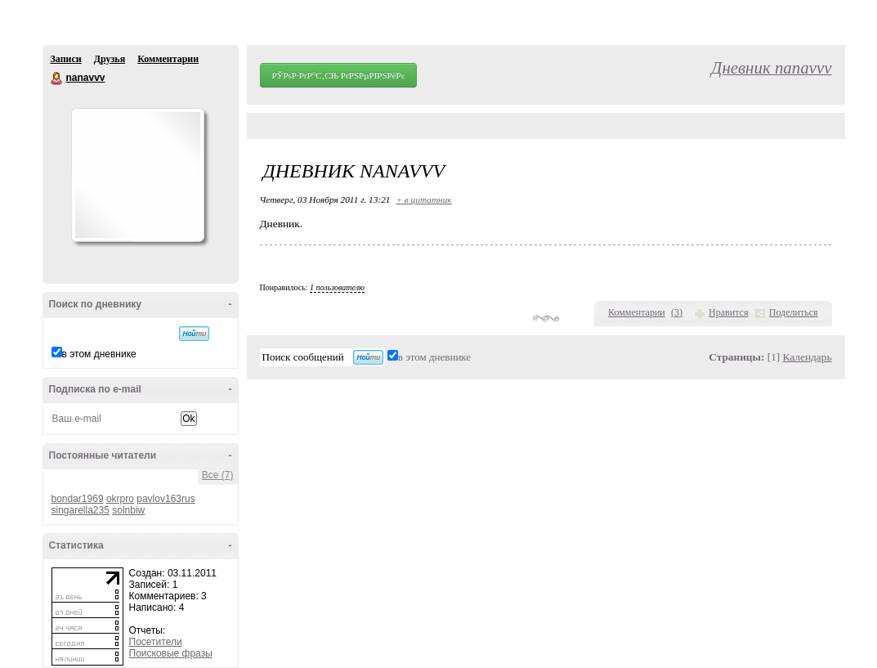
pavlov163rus (165, 498)
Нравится (728, 312)
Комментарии (168, 59)
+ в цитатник (423, 199)
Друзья (109, 59)
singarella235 (80, 510)
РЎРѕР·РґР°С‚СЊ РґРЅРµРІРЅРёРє (338, 75)
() (676, 312)
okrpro (120, 498)
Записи (66, 59)
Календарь (807, 357)
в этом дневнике (99, 354)
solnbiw (128, 510)
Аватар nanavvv (137, 175)
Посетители (155, 642)
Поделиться (793, 312)
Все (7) (218, 475)
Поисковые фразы (171, 653)
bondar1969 (77, 498)
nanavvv (57, 78)
